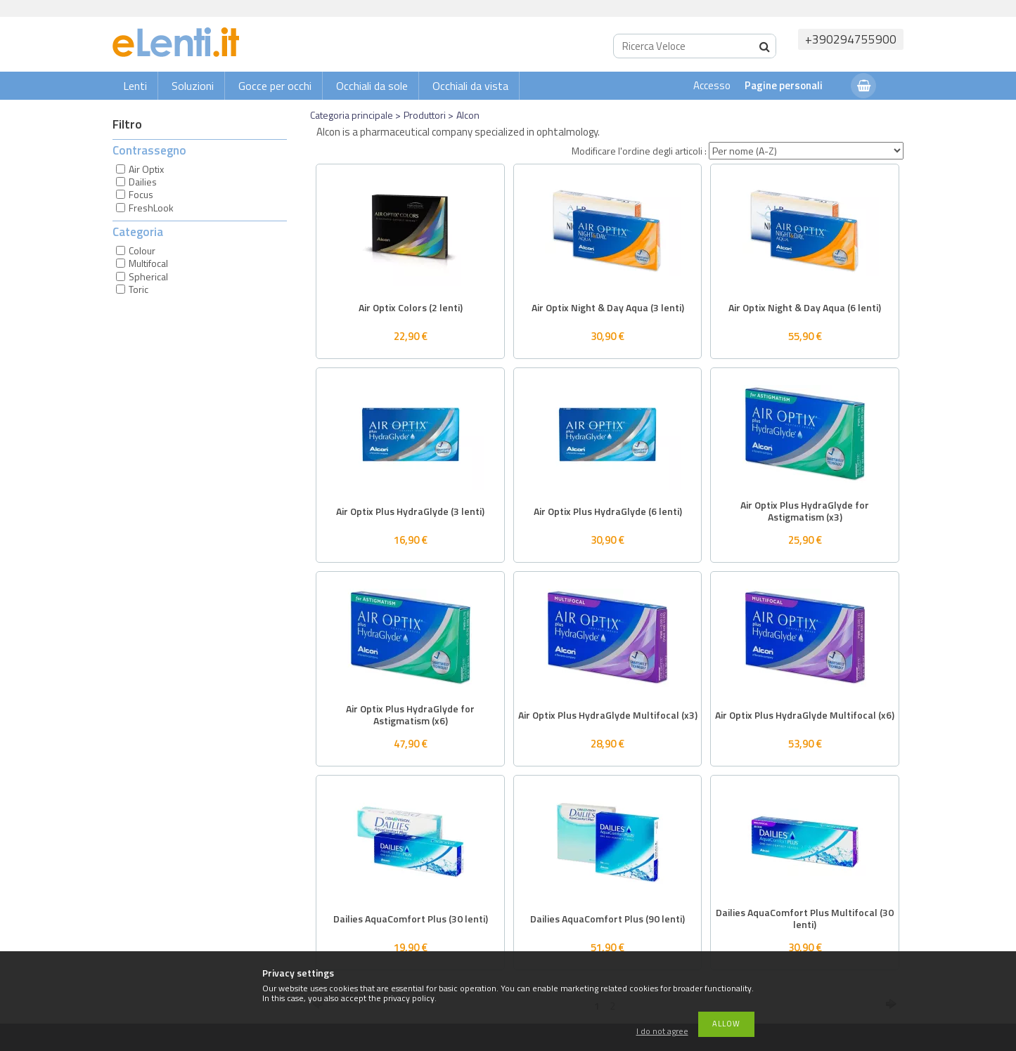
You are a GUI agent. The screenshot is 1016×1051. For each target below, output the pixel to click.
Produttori (425, 114)
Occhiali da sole (372, 85)
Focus (141, 194)
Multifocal (148, 263)
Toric (138, 289)
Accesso (712, 85)
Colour (142, 250)
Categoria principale (351, 114)
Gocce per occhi (274, 85)
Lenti (135, 85)
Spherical (148, 276)
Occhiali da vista (470, 85)
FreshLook (151, 207)
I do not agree (662, 1031)
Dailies (143, 181)
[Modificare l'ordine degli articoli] (806, 150)
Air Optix (146, 169)
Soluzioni (193, 85)
